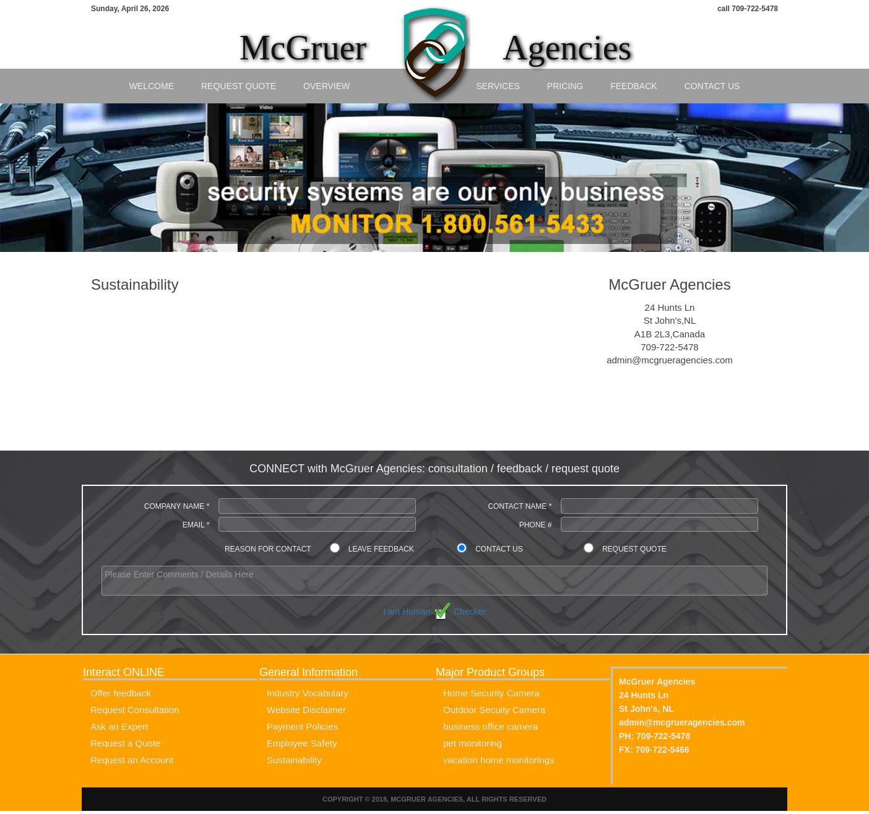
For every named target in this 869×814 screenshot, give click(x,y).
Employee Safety (302, 743)
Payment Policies (302, 726)
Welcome (151, 86)
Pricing (565, 86)
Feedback (633, 86)
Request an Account (131, 760)
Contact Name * (519, 506)
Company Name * (177, 506)
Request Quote (238, 86)
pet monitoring (472, 743)
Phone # (535, 525)
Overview (326, 86)
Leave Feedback (381, 549)
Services (498, 86)
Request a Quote (125, 743)
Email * (196, 525)
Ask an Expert (119, 726)
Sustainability (294, 760)
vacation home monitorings (498, 760)
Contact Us (712, 86)
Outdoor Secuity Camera (494, 709)
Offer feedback (120, 693)
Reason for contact (268, 549)
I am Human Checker (434, 612)
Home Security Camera (491, 693)
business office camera (490, 726)
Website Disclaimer (306, 709)
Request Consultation (134, 709)
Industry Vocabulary (307, 693)
